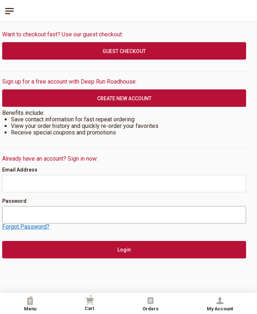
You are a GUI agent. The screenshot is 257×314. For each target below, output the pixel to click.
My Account (220, 303)
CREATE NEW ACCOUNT (124, 98)
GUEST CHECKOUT (124, 51)
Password (14, 201)
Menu (30, 303)
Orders (150, 303)
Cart (89, 302)
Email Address (19, 170)
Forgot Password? (25, 226)
